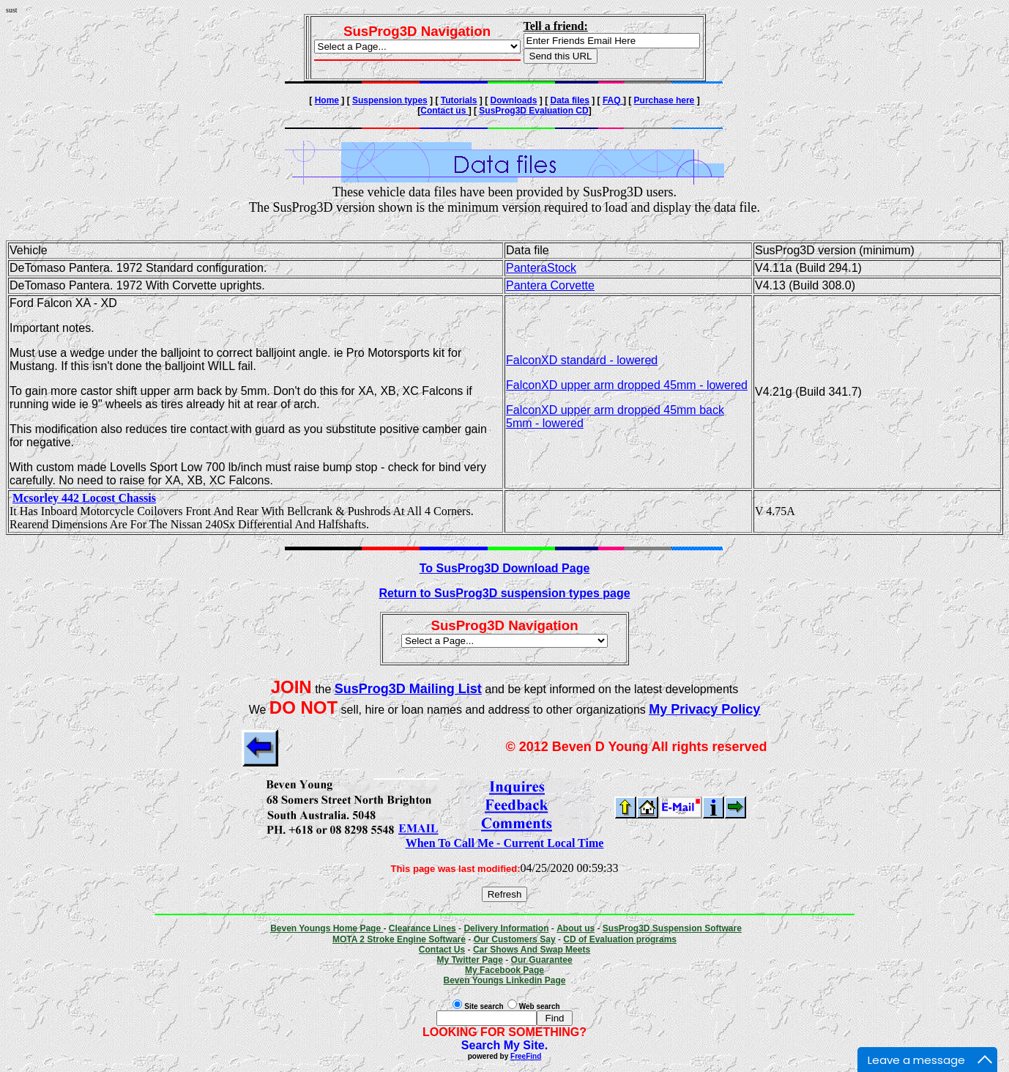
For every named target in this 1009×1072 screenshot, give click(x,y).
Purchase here (664, 100)
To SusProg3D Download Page (505, 568)
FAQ (613, 100)
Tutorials (459, 100)
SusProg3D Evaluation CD (533, 111)
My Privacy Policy (704, 709)
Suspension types (390, 100)
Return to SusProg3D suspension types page (504, 593)
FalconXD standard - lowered (582, 360)
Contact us (444, 111)
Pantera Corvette (550, 285)
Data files (570, 100)
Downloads (514, 100)
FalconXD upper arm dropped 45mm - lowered (627, 385)
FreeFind (525, 1056)
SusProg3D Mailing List (408, 688)
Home (327, 100)
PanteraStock (541, 268)
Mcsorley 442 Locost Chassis (84, 498)
